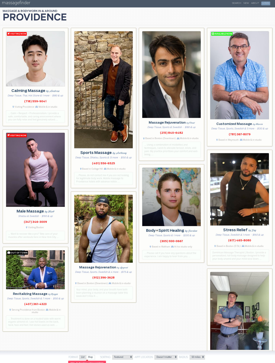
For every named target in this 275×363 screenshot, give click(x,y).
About (255, 3)
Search (236, 3)
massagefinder (16, 3)
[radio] (82, 357)
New (246, 3)
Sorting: (105, 357)
